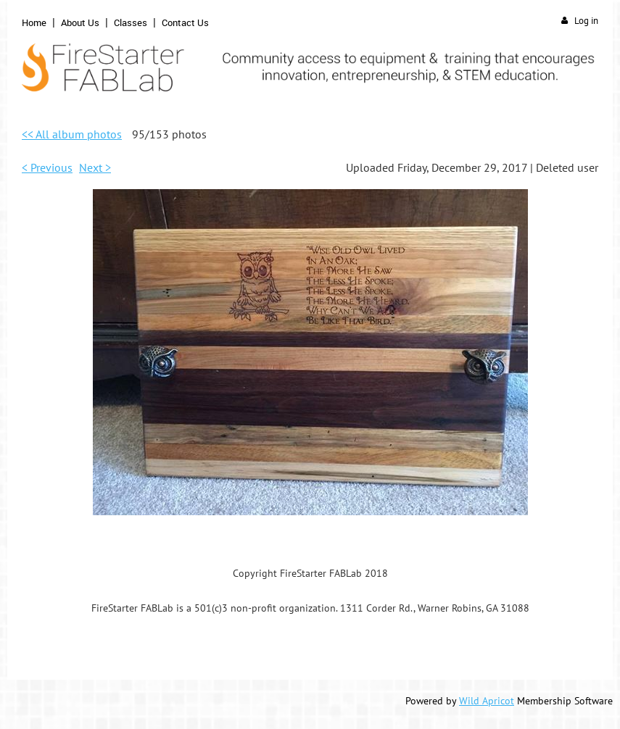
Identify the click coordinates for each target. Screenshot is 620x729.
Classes (130, 22)
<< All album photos (72, 134)
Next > (95, 167)
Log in (586, 20)
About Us (80, 22)
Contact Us (185, 22)
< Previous (47, 167)
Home (34, 22)
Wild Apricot (486, 700)
